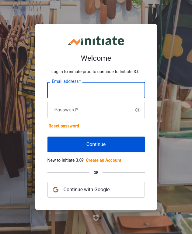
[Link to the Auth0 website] (96, 218)
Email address (66, 81)
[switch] (138, 110)
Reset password (64, 126)
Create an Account (103, 160)
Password (66, 110)
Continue (96, 144)
